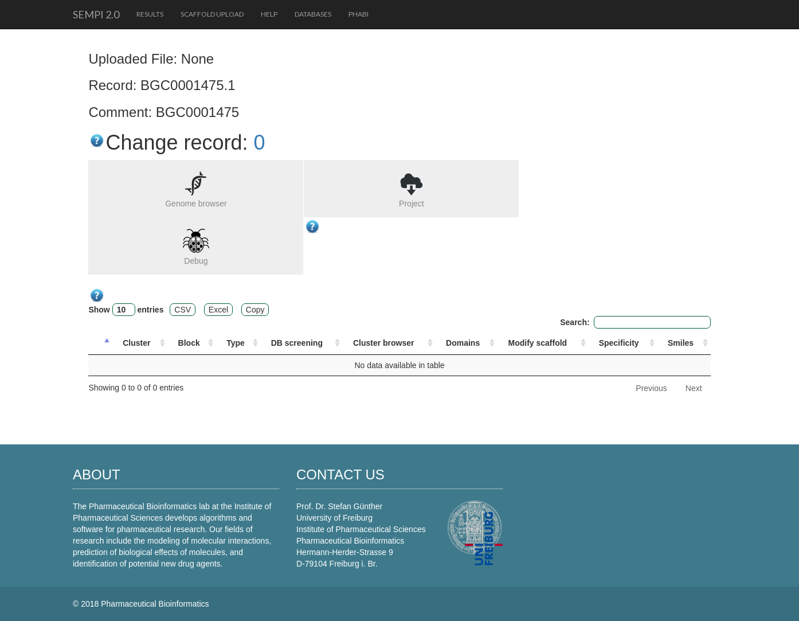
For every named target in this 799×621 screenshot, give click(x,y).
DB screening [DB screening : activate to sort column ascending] (297, 342)
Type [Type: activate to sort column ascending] (235, 342)
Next (694, 388)
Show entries (125, 309)
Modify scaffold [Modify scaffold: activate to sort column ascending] (537, 342)
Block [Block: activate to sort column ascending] (189, 342)
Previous (651, 388)
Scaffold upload (212, 14)
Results (149, 14)
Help (269, 14)
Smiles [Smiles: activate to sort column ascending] (681, 342)
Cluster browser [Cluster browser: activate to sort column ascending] (383, 342)
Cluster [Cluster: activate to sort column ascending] (136, 342)
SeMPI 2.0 (96, 14)
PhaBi (358, 14)
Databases (313, 14)
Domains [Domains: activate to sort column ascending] (463, 342)
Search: (635, 322)
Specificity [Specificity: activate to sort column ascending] (619, 342)
